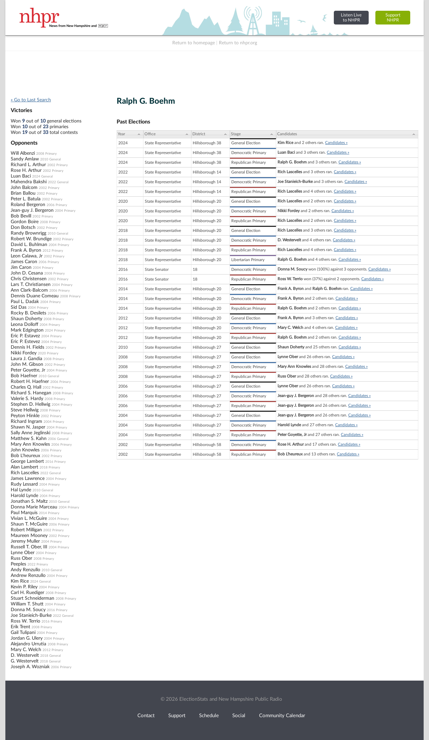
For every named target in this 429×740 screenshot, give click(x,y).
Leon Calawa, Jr (27, 256)
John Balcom (24, 187)
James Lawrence (28, 478)
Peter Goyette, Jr (28, 370)
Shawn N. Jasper (28, 427)
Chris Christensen (29, 279)
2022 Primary (37, 564)
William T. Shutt (27, 604)
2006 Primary (57, 205)
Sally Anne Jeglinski (30, 433)
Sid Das (18, 307)
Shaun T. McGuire (29, 524)
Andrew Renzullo (28, 575)
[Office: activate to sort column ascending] (167, 134)
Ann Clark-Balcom (29, 290)
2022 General (58, 182)
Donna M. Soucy (28, 609)
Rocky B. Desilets (28, 313)
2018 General (50, 655)
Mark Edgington (27, 330)
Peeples (18, 564)
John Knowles (25, 450)
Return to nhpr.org (238, 43)
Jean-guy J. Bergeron (32, 210)
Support (176, 715)
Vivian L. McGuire (29, 518)
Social (238, 715)
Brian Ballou (23, 193)
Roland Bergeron (28, 204)
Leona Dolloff (24, 324)
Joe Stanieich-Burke (31, 615)
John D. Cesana (27, 273)
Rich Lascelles (25, 473)
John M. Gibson (27, 364)
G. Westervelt (25, 661)
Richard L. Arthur (28, 164)
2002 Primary (57, 165)
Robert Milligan (26, 530)
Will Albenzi (23, 153)
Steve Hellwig (25, 410)
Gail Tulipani (23, 632)
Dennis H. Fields (27, 347)
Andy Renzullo (25, 570)
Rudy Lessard (24, 484)
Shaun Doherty (26, 318)
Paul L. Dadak (25, 301)
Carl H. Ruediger (27, 592)
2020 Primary (48, 353)
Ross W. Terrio (25, 621)
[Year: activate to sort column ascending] (130, 134)
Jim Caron (21, 267)
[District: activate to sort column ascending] (210, 134)
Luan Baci (21, 176)
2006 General (58, 439)
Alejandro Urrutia (28, 644)
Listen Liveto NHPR (351, 17)
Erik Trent (20, 627)
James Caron (24, 261)
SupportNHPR (393, 17)
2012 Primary (53, 250)
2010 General (50, 159)
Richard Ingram (26, 421)
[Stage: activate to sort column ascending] (253, 134)
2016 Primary (55, 461)
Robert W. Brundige (31, 239)
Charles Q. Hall (26, 387)
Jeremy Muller (25, 541)
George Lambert (27, 461)
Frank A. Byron (26, 250)
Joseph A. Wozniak (30, 666)
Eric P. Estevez (25, 341)
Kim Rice (20, 581)
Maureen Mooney (29, 535)
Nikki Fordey (24, 353)
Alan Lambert (24, 467)
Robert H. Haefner (30, 381)
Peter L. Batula (26, 199)
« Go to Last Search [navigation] (31, 100)
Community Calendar (282, 715)
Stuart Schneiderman (32, 598)
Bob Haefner (24, 376)
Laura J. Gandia (26, 358)
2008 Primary (46, 153)
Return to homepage (193, 43)
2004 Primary (65, 210)
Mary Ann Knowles (30, 444)
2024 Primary (55, 330)
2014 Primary (49, 513)
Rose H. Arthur (26, 170)
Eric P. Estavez (25, 336)
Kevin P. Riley (24, 587)
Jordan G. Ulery (27, 638)
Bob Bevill (21, 216)
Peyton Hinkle (25, 415)
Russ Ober (21, 558)
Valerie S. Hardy (27, 398)
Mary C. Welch (26, 649)
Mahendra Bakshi (29, 182)
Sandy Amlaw (25, 159)
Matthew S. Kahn (29, 438)
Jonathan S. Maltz (29, 501)
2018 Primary (50, 467)
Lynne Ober (23, 552)
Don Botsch (23, 227)
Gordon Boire (25, 221)
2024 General (42, 176)
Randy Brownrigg (28, 233)
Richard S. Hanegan (31, 393)
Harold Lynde (24, 495)
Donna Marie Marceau (34, 507)
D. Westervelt (25, 655)
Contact (146, 715)
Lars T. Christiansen (31, 284)
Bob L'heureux (25, 455)
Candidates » (336, 143)
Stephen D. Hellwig (30, 404)
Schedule (209, 715)
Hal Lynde (21, 490)
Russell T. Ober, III (29, 547)
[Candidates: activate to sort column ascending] (347, 134)
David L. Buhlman (29, 244)
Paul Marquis (24, 512)
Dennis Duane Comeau (35, 296)
